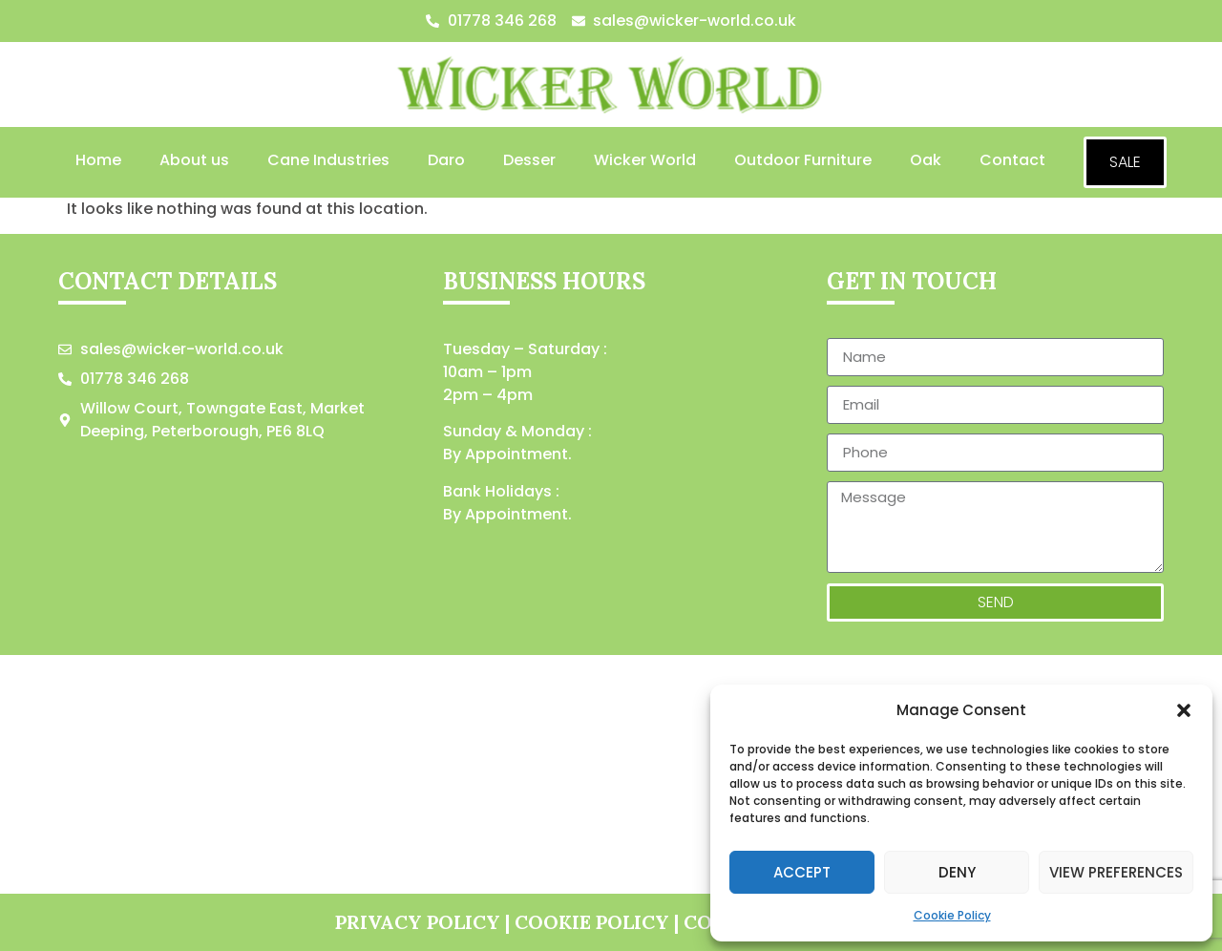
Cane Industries (328, 160)
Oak (925, 160)
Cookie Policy (952, 915)
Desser (529, 160)
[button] (1183, 710)
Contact (1012, 160)
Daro (446, 160)
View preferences (1116, 872)
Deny (957, 872)
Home (98, 160)
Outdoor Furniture (803, 160)
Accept (802, 872)
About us (194, 160)
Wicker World (645, 160)
